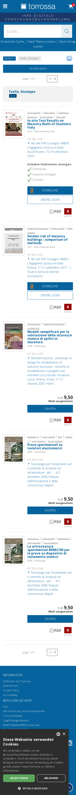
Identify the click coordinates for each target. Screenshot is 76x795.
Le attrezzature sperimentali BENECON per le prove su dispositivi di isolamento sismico (48, 551)
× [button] (63, 734)
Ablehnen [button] (51, 778)
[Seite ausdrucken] (69, 58)
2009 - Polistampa (36, 345)
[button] (66, 31)
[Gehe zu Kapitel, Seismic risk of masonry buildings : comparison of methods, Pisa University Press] (14, 240)
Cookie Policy (11, 690)
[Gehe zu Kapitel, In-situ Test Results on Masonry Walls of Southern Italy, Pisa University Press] (14, 124)
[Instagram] (69, 744)
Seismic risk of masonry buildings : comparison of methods (47, 239)
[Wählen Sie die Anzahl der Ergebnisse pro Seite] (52, 78)
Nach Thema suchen (41, 41)
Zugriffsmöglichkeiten (16, 720)
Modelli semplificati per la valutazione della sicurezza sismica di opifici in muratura (49, 337)
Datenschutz (10, 685)
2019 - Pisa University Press (41, 131)
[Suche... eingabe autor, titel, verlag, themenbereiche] (38, 31)
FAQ (5, 706)
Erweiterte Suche (12, 41)
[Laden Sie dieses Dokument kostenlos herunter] (50, 190)
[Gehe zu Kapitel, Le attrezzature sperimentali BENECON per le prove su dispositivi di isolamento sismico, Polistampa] (14, 550)
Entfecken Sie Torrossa (17, 681)
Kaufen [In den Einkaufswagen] (50, 409)
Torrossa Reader (13, 716)
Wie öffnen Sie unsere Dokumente (24, 711)
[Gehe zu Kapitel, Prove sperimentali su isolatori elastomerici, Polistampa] (14, 449)
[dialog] (34, 762)
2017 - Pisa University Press (41, 246)
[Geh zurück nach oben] (68, 787)
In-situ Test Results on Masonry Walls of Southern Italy (49, 124)
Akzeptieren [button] (19, 778)
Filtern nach (38, 68)
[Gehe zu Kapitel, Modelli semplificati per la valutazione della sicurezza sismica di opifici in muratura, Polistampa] (14, 336)
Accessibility (10, 695)
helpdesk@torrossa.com (25, 725)
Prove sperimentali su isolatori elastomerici (44, 446)
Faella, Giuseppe (22, 92)
